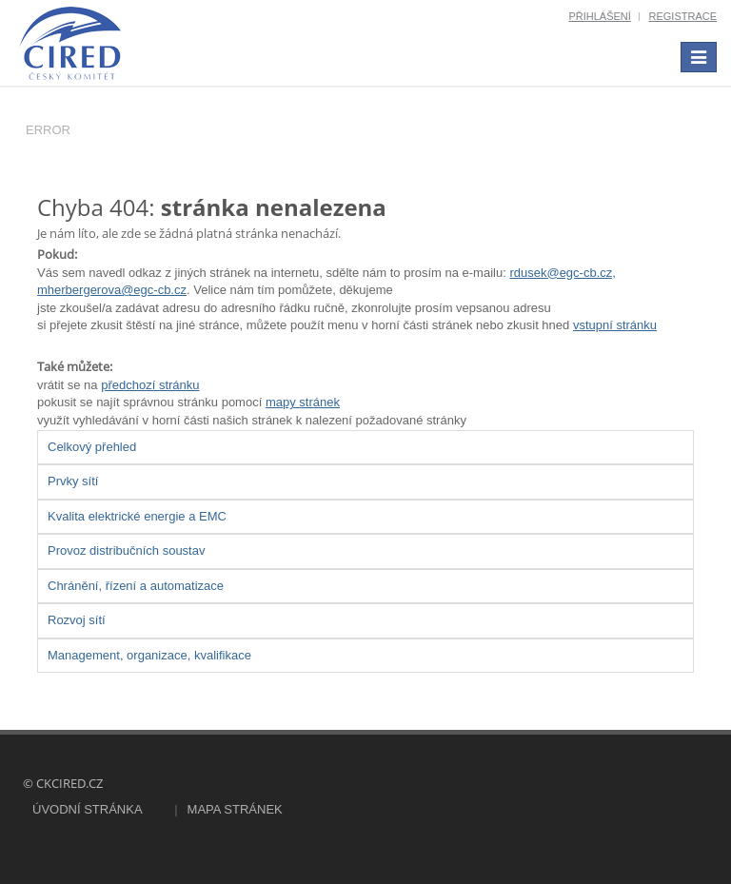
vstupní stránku (615, 325)
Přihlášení (599, 16)
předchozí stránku (150, 385)
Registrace (682, 16)
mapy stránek (303, 402)
